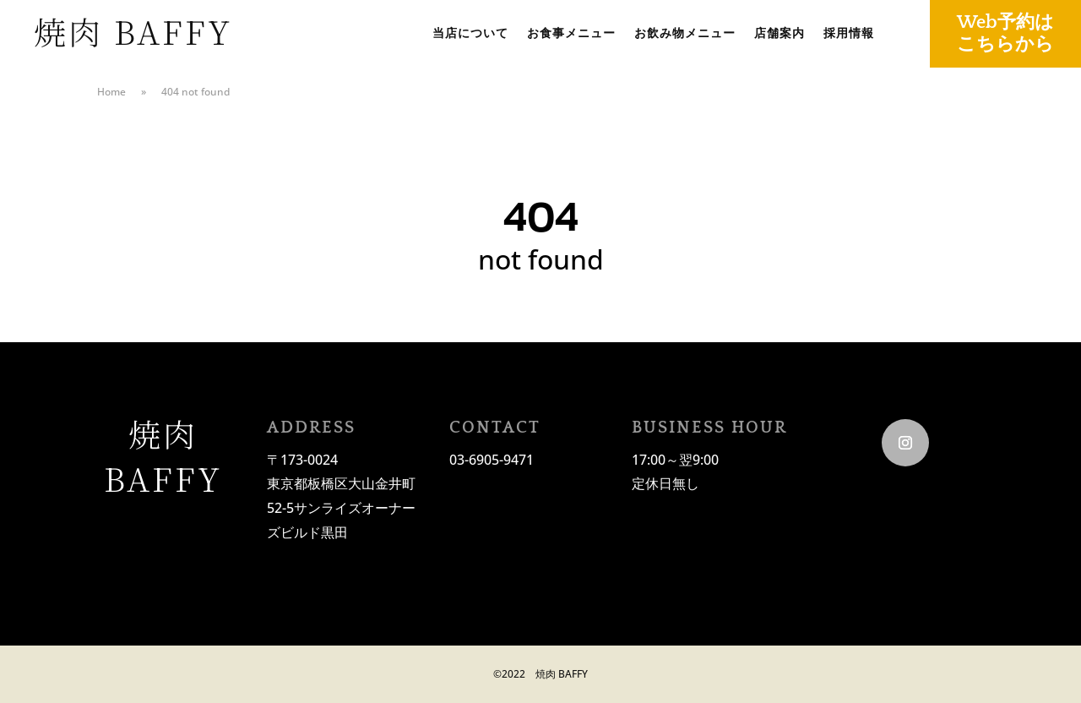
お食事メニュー (571, 34)
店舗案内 (779, 34)
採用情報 (848, 34)
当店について (470, 34)
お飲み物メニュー (685, 34)
